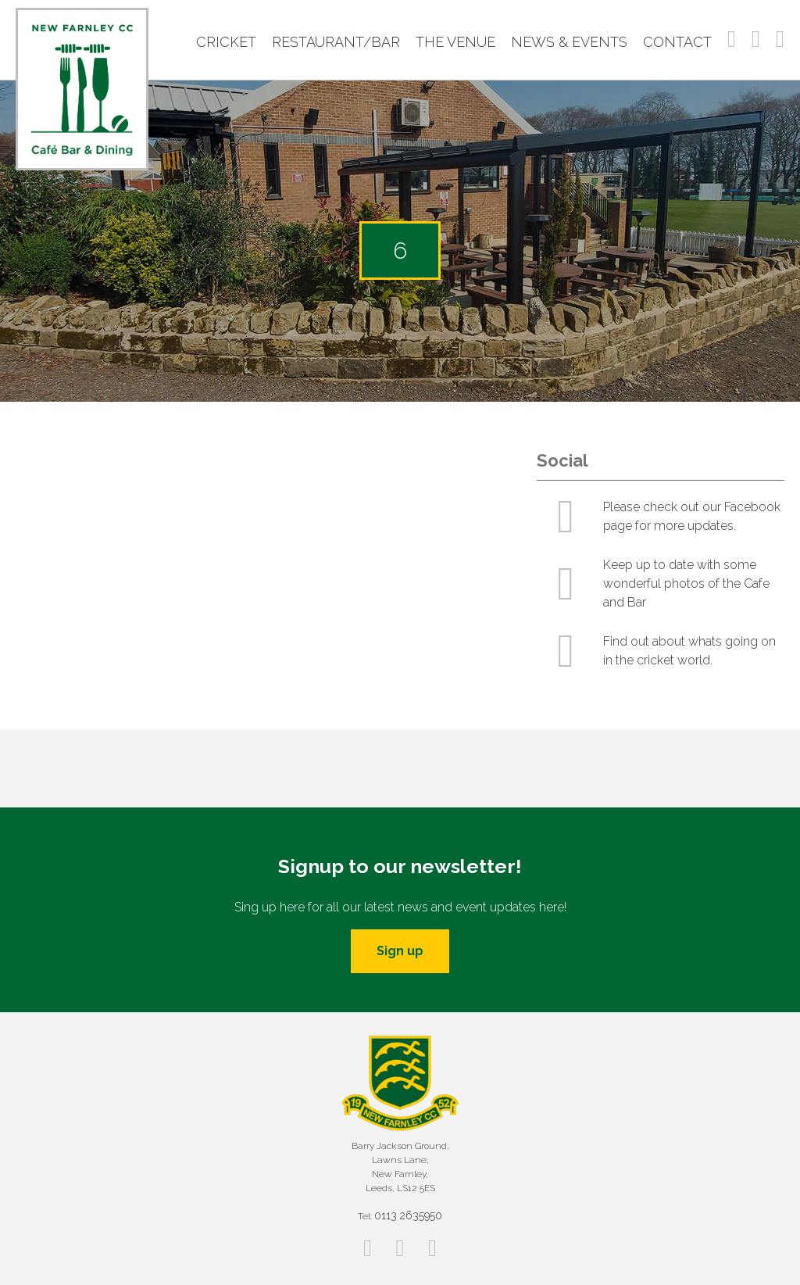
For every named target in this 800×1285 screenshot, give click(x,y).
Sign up (400, 950)
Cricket (226, 42)
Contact (677, 42)
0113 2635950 (408, 1215)
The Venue (455, 42)
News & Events (569, 42)
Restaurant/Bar (336, 42)
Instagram (756, 39)
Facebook (731, 39)
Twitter (780, 39)
